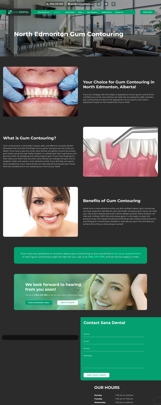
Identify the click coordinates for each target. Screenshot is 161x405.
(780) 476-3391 (55, 4)
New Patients (92, 12)
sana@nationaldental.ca (80, 4)
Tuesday (98, 399)
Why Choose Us (43, 12)
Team (80, 12)
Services (57, 12)
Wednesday (100, 402)
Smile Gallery (70, 12)
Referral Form (107, 12)
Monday (98, 395)
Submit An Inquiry (67, 302)
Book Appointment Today (38, 302)
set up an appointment (127, 253)
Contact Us (119, 12)
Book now (147, 12)
